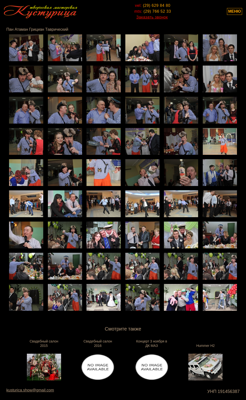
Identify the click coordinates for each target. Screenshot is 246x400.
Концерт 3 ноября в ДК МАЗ (151, 343)
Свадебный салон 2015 (44, 343)
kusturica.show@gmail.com (30, 390)
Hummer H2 (205, 346)
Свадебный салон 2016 (98, 343)
